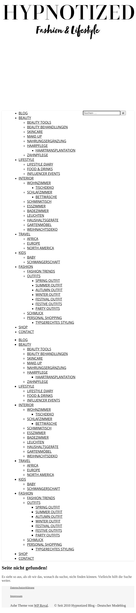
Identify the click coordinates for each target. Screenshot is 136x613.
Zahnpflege (37, 155)
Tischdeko (45, 187)
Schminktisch (39, 201)
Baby (31, 257)
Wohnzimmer (39, 183)
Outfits (33, 276)
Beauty (25, 117)
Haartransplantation (55, 150)
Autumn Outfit (49, 290)
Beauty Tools (39, 122)
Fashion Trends (41, 271)
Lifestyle (26, 159)
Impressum (16, 596)
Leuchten (35, 215)
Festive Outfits (49, 304)
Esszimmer (36, 206)
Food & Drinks (40, 169)
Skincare (35, 131)
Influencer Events (43, 173)
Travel (24, 234)
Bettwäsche (46, 197)
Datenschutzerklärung (22, 587)
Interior (26, 178)
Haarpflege (37, 145)
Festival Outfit (49, 299)
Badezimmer (38, 210)
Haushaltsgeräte (42, 220)
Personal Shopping (44, 317)
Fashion (26, 266)
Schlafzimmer (39, 192)
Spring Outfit (48, 280)
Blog (23, 113)
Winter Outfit (48, 294)
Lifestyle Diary (40, 164)
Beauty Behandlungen (47, 127)
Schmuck (35, 313)
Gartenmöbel (39, 224)
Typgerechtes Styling (55, 322)
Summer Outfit (49, 285)
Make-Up (34, 136)
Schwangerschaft (43, 262)
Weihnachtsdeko (42, 229)
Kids (22, 252)
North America (40, 248)
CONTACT (26, 331)
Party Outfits (48, 308)
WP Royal (41, 605)
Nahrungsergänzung (46, 141)
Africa (32, 238)
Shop (23, 327)
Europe (33, 243)
